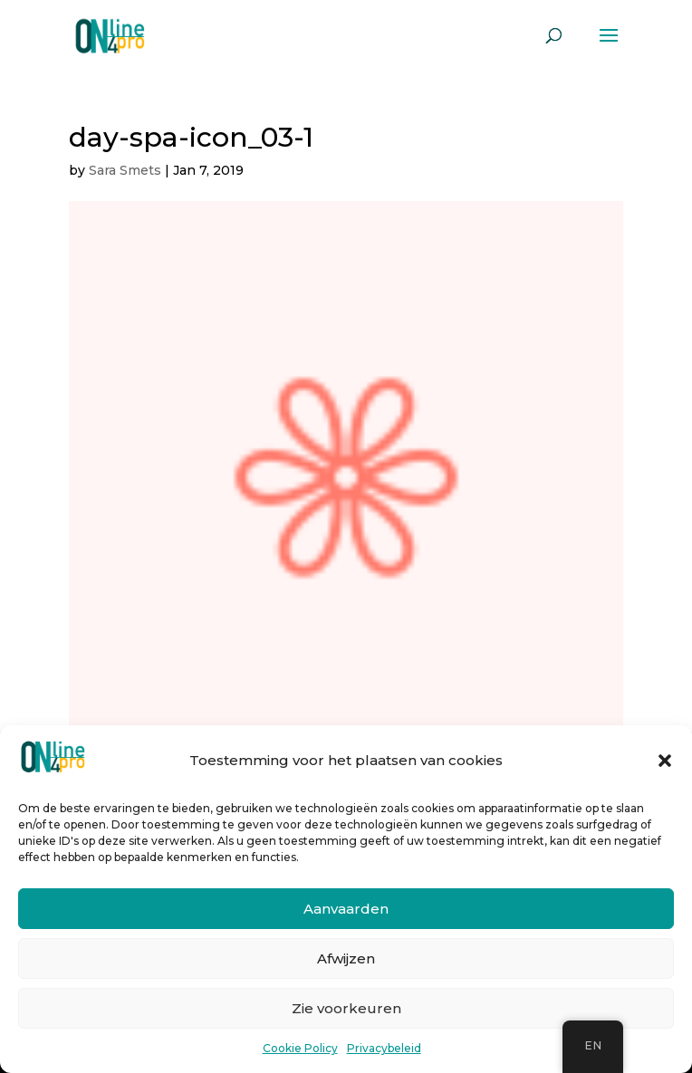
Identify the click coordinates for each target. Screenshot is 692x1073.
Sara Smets (125, 170)
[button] (665, 761)
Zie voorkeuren (346, 1008)
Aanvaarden (346, 908)
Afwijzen (346, 958)
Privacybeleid (384, 1048)
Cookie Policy (300, 1048)
